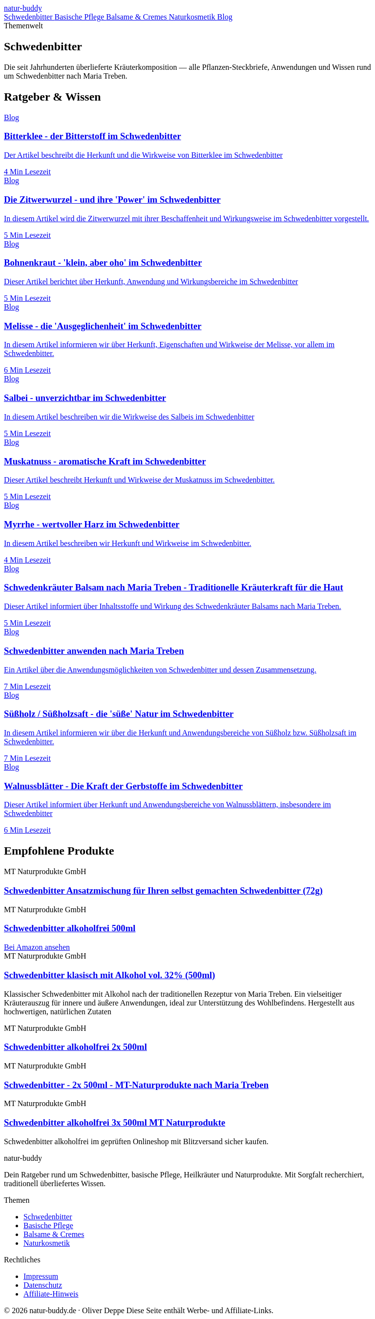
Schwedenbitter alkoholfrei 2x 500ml (75, 1047)
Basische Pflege (80, 17)
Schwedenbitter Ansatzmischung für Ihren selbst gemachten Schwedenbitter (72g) (163, 890)
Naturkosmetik (193, 17)
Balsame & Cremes (137, 17)
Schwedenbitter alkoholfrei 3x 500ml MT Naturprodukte (114, 1122)
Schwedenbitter (29, 17)
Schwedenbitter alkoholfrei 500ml (69, 928)
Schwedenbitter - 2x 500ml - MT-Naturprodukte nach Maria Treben (136, 1085)
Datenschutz (42, 1285)
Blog (224, 17)
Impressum (40, 1276)
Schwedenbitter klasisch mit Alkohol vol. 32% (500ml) (109, 975)
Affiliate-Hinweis (51, 1294)
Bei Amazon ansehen (37, 947)
